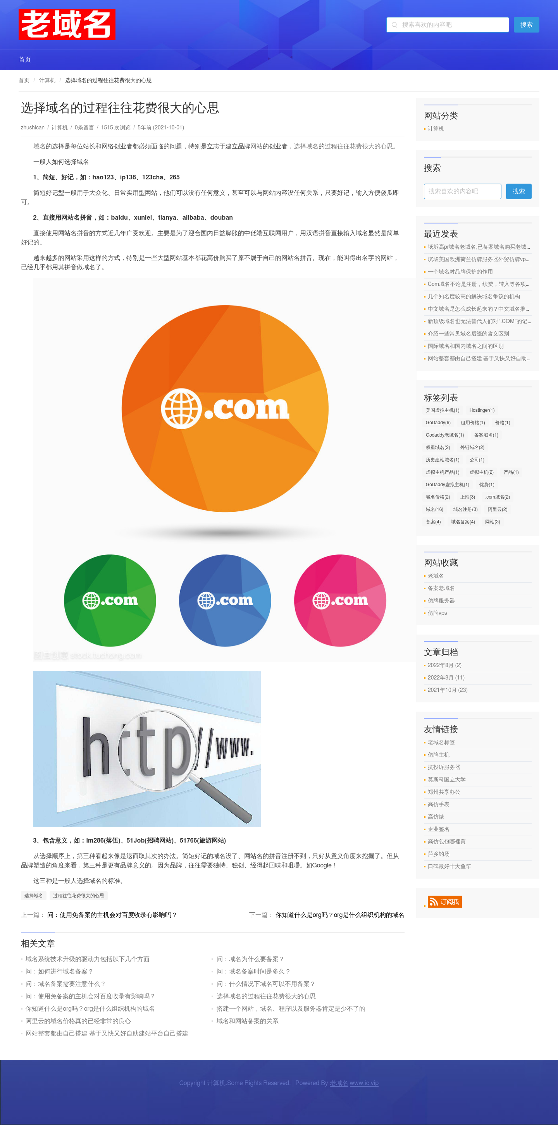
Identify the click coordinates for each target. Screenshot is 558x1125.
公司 (477, 459)
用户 (287, 233)
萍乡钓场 (439, 854)
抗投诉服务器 (444, 767)
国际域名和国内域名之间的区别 (466, 346)
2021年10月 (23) (448, 690)
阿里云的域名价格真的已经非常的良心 (78, 1021)
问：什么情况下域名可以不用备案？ (266, 984)
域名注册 (465, 509)
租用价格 (473, 422)
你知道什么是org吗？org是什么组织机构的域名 (340, 915)
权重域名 (438, 447)
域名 (39, 146)
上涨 (467, 497)
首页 (25, 60)
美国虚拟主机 (443, 410)
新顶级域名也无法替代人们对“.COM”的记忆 (480, 321)
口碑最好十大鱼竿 (449, 866)
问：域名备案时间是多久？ (254, 971)
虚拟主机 (482, 472)
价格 (502, 422)
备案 (433, 521)
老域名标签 (441, 742)
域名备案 (463, 521)
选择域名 (306, 146)
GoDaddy (438, 422)
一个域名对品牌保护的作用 (460, 272)
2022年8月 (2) (445, 665)
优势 (486, 484)
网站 (256, 146)
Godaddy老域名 (445, 435)
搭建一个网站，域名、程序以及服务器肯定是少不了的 (291, 1009)
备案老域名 (441, 588)
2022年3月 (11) (446, 678)
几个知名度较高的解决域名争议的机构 (474, 296)
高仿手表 (439, 804)
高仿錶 (436, 817)
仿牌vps (437, 613)
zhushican (33, 128)
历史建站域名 (443, 459)
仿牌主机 (439, 755)
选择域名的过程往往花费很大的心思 (266, 996)
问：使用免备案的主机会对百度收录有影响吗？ (112, 915)
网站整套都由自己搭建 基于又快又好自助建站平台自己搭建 (107, 1033)
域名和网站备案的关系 (248, 1021)
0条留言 (84, 128)
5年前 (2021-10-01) (161, 128)
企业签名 (439, 829)
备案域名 (486, 435)
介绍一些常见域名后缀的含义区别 (468, 334)
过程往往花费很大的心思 (359, 146)
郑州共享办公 (444, 792)
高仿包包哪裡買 (447, 842)
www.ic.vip (364, 1083)
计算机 (47, 80)
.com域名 (497, 497)
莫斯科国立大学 (447, 780)
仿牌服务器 (441, 601)
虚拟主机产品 (443, 472)
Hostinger (482, 410)
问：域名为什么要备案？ (251, 959)
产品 (511, 472)
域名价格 (438, 497)
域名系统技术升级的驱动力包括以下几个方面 (88, 959)
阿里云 (498, 509)
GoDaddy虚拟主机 (447, 484)
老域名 (436, 576)
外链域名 (472, 447)
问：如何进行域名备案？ (60, 971)
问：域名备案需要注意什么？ (66, 984)
